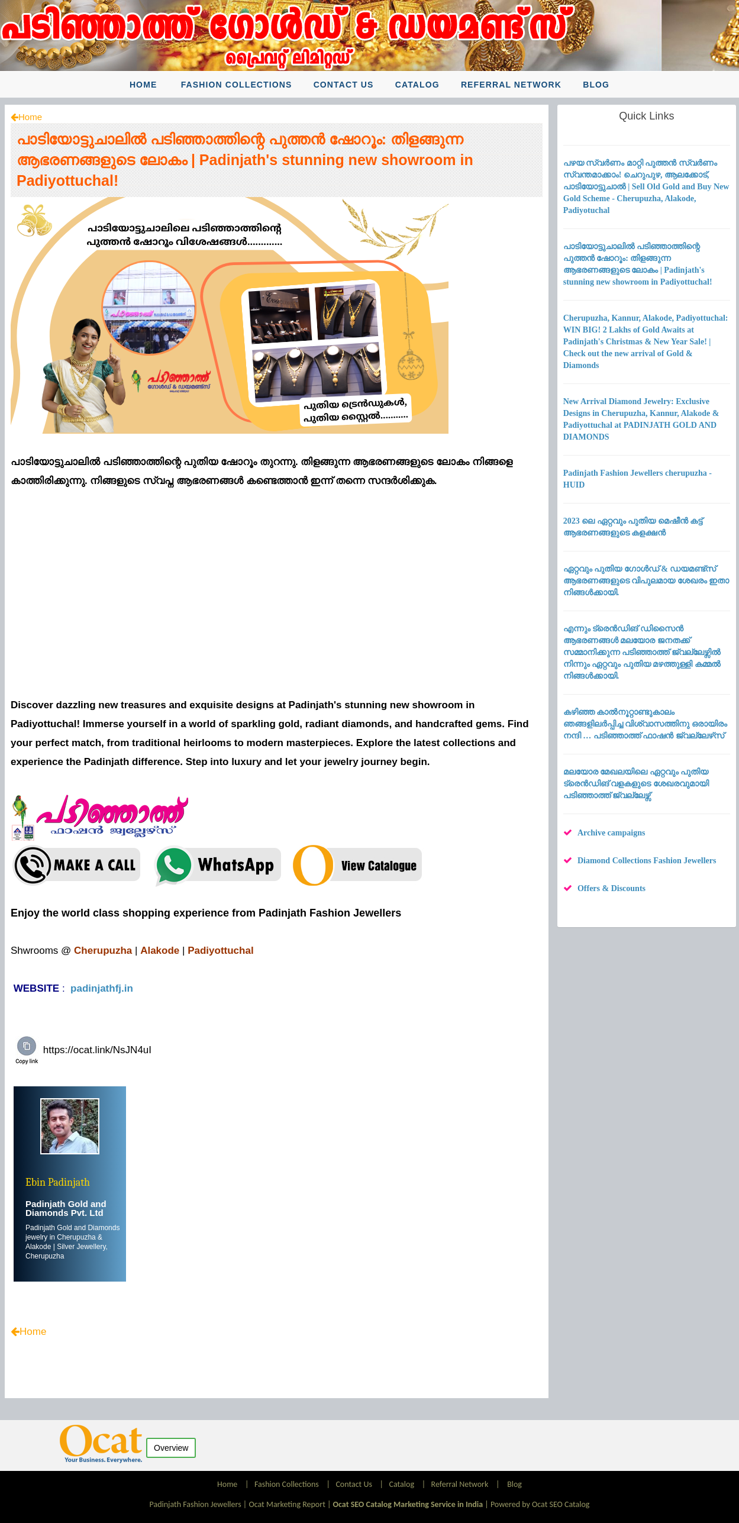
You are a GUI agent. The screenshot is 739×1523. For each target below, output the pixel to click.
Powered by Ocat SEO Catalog (540, 1504)
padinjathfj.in (101, 988)
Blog (596, 84)
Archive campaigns (611, 832)
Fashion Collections (236, 84)
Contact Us (344, 84)
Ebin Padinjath (57, 1182)
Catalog (417, 84)
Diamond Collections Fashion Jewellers (647, 860)
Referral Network (511, 84)
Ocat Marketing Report (287, 1504)
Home (143, 84)
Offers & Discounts (611, 888)
